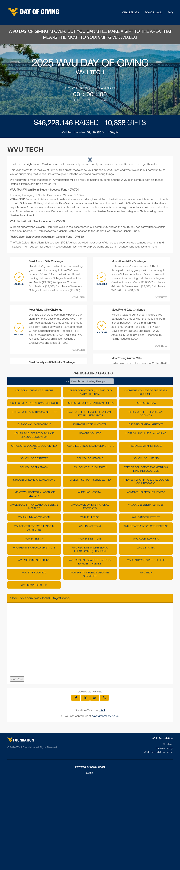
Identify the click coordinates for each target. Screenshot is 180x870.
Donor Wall (153, 12)
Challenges (130, 12)
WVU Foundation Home (158, 842)
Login (89, 862)
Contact (168, 834)
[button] (22, 204)
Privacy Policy (164, 838)
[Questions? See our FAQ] (102, 800)
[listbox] (90, 204)
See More (17, 769)
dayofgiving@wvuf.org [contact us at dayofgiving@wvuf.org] (105, 805)
